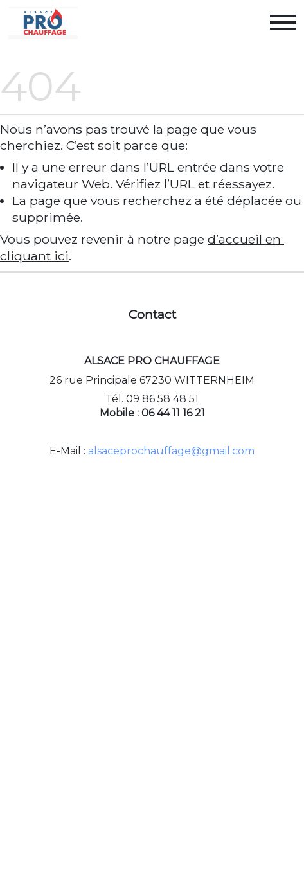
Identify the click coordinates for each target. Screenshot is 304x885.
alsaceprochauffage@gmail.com (171, 451)
